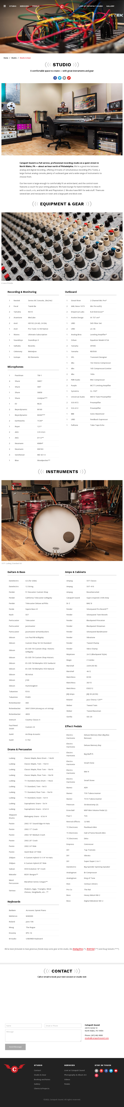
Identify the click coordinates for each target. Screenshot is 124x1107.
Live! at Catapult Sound (91, 6)
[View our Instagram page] (96, 1075)
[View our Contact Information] (101, 1071)
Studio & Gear (40, 1075)
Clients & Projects (41, 1088)
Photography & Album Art (75, 1075)
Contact (37, 1070)
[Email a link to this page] (64, 78)
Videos (67, 1079)
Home (6, 58)
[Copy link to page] (69, 78)
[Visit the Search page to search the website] (119, 6)
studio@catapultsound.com (97, 1038)
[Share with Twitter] (60, 78)
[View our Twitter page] (111, 1071)
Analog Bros (78, 949)
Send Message (15, 1047)
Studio (12, 6)
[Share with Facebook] (55, 78)
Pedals (35, 6)
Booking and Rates (42, 1079)
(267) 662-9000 (97, 1035)
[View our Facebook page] (106, 1071)
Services (24, 6)
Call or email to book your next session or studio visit (62, 976)
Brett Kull (90, 949)
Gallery (110, 6)
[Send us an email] (96, 1071)
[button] (5, 6)
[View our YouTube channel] (116, 1071)
